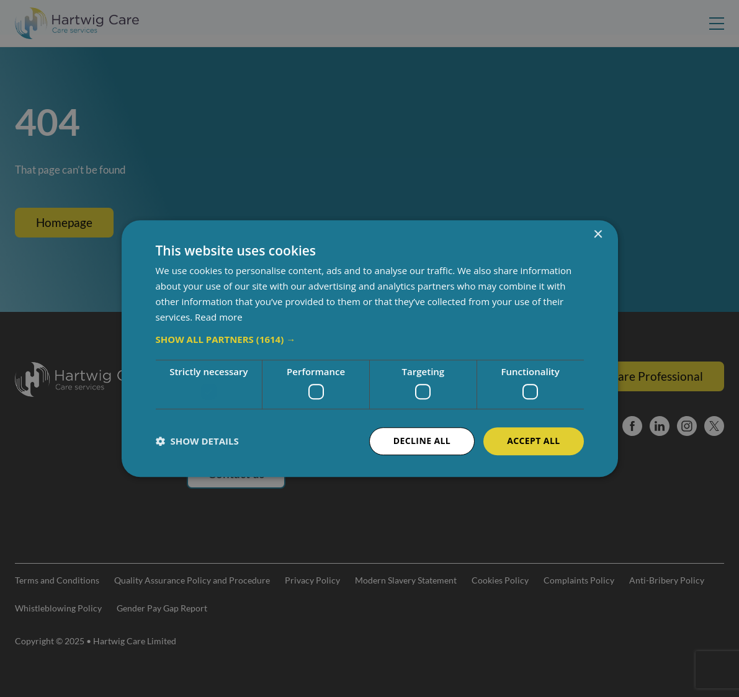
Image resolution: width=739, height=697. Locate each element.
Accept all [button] (533, 440)
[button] (370, 339)
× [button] (597, 234)
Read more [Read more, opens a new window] (219, 317)
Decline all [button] (421, 440)
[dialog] (369, 348)
